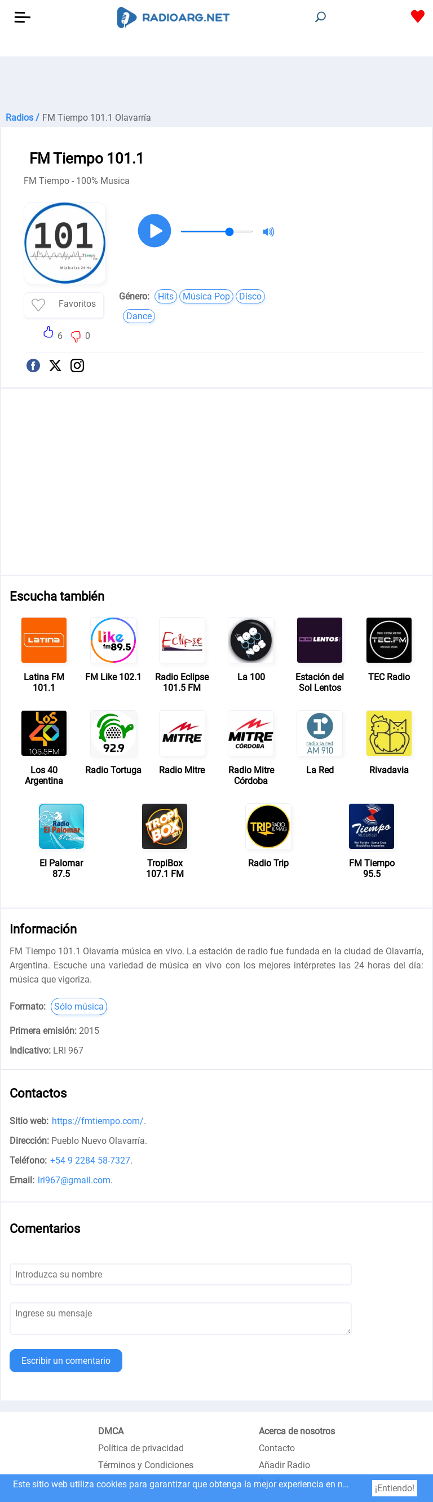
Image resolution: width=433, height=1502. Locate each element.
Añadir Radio (284, 1465)
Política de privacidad (141, 1448)
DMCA (110, 1431)
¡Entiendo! (394, 1488)
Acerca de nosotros (297, 1431)
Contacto (277, 1448)
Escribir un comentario (66, 1360)
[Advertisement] (216, 84)
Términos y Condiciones (145, 1465)
